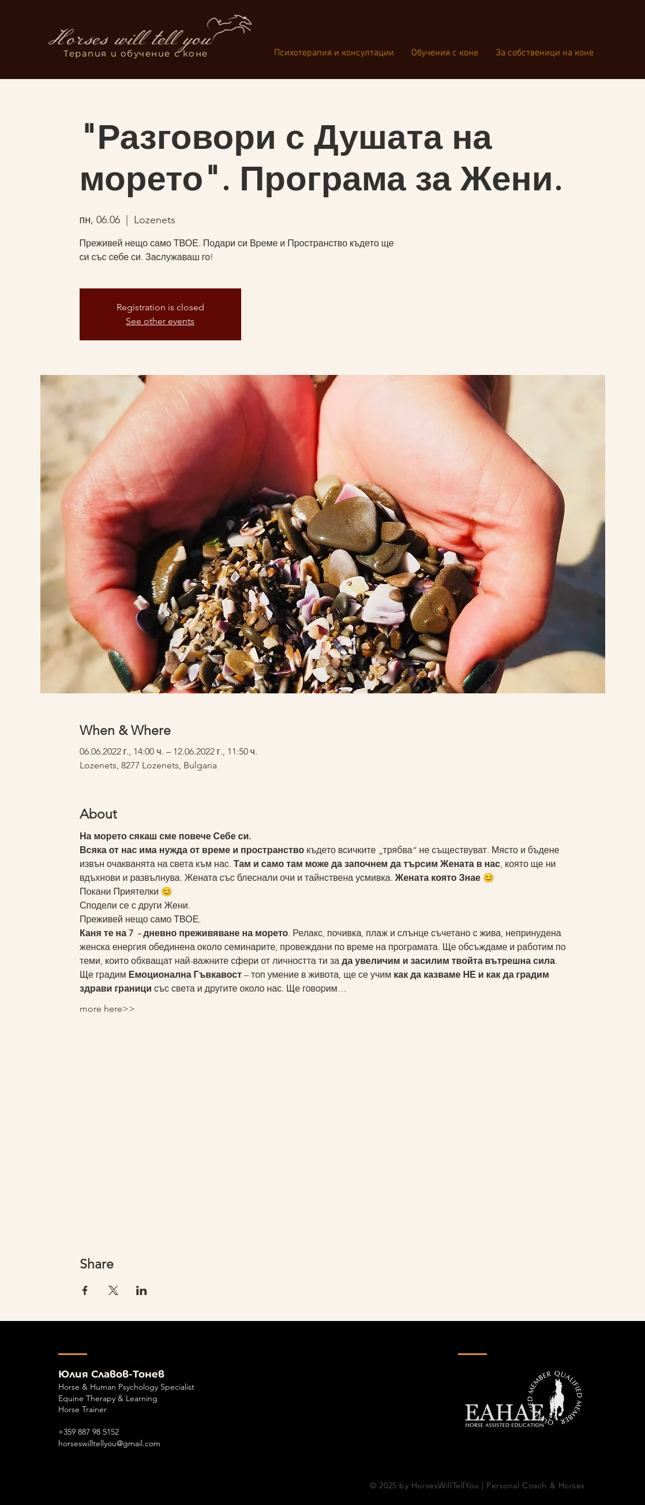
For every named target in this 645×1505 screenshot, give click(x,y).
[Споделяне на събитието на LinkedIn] (141, 1290)
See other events (160, 321)
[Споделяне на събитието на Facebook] (85, 1290)
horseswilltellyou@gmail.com (109, 1443)
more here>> (107, 1008)
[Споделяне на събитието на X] (113, 1290)
